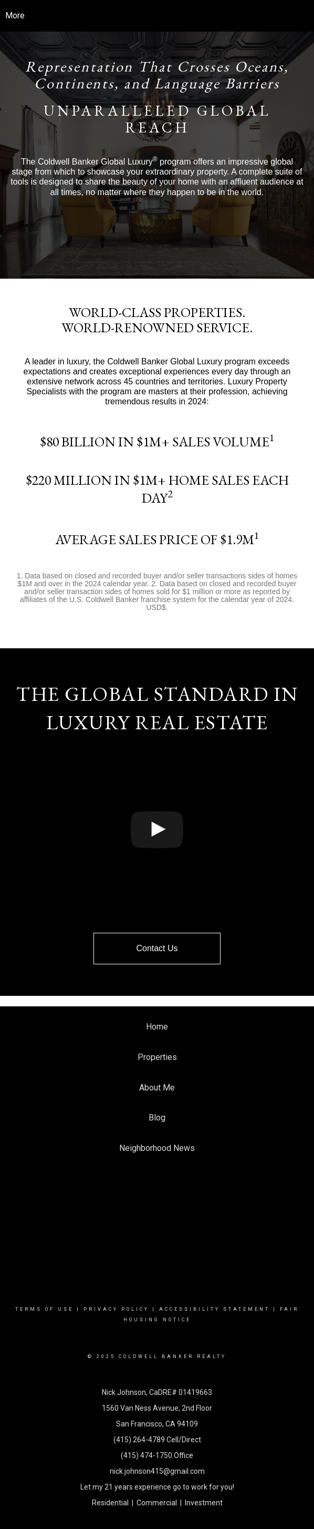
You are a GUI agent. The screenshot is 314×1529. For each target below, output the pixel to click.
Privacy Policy (116, 1309)
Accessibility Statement (214, 1309)
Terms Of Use (44, 1309)
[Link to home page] (157, 16)
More (15, 16)
